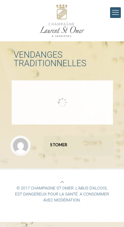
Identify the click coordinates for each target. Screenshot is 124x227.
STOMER (58, 144)
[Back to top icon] (62, 182)
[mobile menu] (115, 12)
